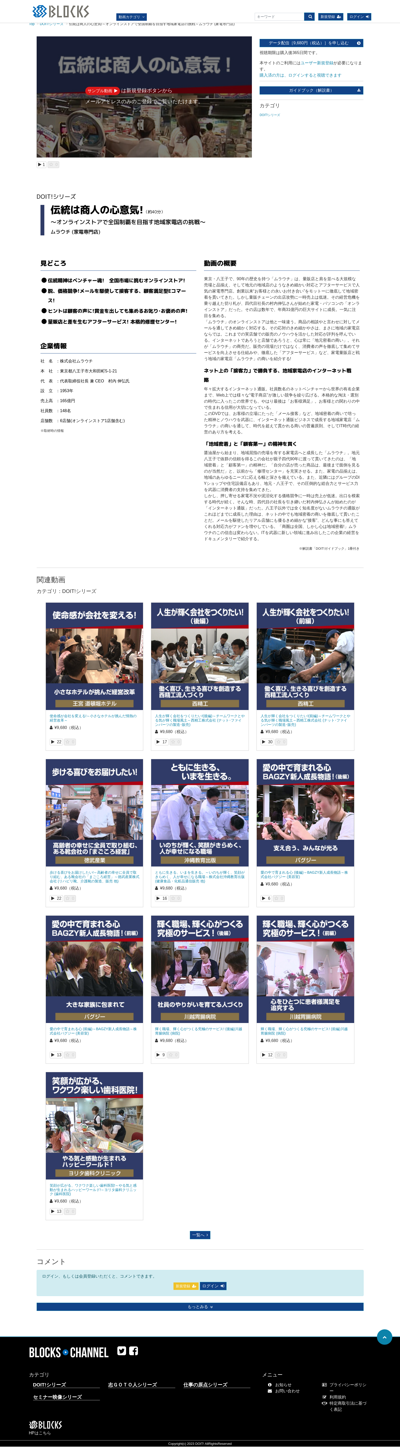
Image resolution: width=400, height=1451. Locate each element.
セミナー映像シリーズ (57, 1401)
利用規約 (335, 1401)
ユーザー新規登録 (317, 67)
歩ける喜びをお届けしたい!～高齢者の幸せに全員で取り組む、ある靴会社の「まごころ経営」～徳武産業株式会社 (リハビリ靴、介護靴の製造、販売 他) (94, 881)
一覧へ (200, 1239)
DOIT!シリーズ (52, 28)
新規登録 (331, 17)
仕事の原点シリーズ (205, 1389)
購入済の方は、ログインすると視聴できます (301, 79)
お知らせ (281, 1389)
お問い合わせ (285, 1395)
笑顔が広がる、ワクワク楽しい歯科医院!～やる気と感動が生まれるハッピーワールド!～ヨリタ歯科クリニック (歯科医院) (93, 1194)
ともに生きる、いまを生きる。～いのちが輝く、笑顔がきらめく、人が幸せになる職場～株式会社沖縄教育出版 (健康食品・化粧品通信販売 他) (200, 881)
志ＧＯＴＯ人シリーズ (132, 1389)
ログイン (359, 17)
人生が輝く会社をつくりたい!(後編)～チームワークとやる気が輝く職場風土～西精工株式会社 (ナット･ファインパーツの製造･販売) (199, 724)
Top (32, 28)
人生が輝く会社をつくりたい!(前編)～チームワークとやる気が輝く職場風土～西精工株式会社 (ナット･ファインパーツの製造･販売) (305, 724)
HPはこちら (40, 1437)
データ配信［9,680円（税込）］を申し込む (315, 47)
